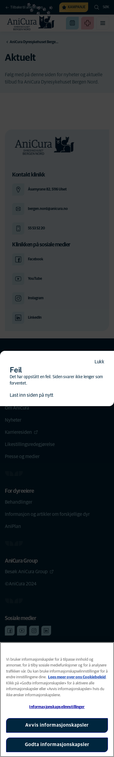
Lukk (99, 361)
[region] (57, 699)
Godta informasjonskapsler (57, 744)
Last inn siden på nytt (31, 395)
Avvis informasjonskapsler (57, 725)
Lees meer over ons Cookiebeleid (77, 677)
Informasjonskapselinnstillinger (57, 707)
